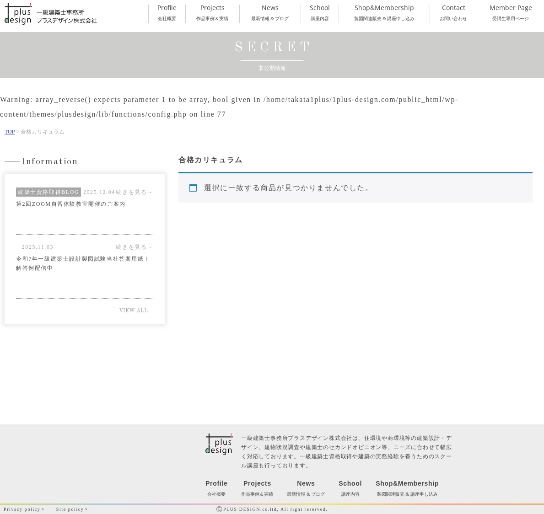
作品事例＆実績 (212, 13)
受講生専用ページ (510, 13)
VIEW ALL (133, 311)
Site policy (70, 509)
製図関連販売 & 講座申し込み (384, 13)
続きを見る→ (134, 247)
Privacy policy (22, 509)
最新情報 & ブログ (270, 13)
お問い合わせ (454, 13)
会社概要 (167, 13)
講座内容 (320, 13)
